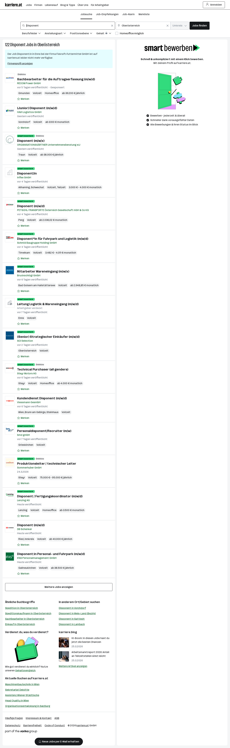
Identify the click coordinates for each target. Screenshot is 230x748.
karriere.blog (68, 632)
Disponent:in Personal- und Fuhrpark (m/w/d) (51, 554)
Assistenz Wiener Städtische (22, 695)
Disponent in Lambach (72, 624)
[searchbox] (67, 26)
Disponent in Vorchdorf (72, 608)
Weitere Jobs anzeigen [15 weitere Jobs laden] (59, 586)
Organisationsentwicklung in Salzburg (27, 706)
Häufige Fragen (14, 718)
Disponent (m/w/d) (31, 206)
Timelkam (24, 252)
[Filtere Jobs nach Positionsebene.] (83, 33)
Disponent (18, 44)
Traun (21, 154)
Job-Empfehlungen (107, 14)
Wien (21, 412)
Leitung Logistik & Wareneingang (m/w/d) (48, 304)
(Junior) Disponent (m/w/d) (37, 108)
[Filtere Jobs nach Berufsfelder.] (33, 33)
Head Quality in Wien (17, 700)
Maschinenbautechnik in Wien (22, 684)
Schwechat (37, 187)
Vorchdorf (24, 121)
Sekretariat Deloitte (17, 689)
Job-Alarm (128, 14)
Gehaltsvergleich (25, 670)
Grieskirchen (25, 444)
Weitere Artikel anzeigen (73, 666)
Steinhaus (52, 412)
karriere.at (40, 678)
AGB (56, 718)
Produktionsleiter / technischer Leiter (46, 463)
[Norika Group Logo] (21, 732)
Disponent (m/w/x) (30, 141)
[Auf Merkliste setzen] (23, 99)
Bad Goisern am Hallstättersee (36, 285)
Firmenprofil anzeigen (20, 63)
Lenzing (22, 510)
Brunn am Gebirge (35, 412)
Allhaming (24, 187)
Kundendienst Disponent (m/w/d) (42, 398)
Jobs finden (199, 25)
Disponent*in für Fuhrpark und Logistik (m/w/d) (52, 239)
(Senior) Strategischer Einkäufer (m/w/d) (48, 337)
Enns (21, 318)
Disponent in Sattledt (72, 618)
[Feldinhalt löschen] (112, 26)
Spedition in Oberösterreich (21, 608)
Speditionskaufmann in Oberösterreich (28, 613)
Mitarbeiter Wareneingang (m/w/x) (43, 271)
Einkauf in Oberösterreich (20, 624)
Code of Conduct (55, 725)
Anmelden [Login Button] (214, 5)
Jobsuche (86, 14)
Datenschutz (12, 725)
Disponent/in (27, 173)
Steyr (21, 383)
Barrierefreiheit (32, 725)
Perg (21, 219)
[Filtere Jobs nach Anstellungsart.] (57, 33)
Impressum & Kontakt (39, 718)
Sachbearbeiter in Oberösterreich (24, 618)
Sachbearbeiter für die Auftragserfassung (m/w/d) (56, 79)
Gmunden (24, 93)
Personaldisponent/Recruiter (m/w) (44, 431)
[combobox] (67, 26)
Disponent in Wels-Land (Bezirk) (77, 613)
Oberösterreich (48, 44)
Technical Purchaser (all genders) (42, 369)
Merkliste (144, 14)
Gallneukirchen (27, 567)
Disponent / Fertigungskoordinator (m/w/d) (49, 496)
